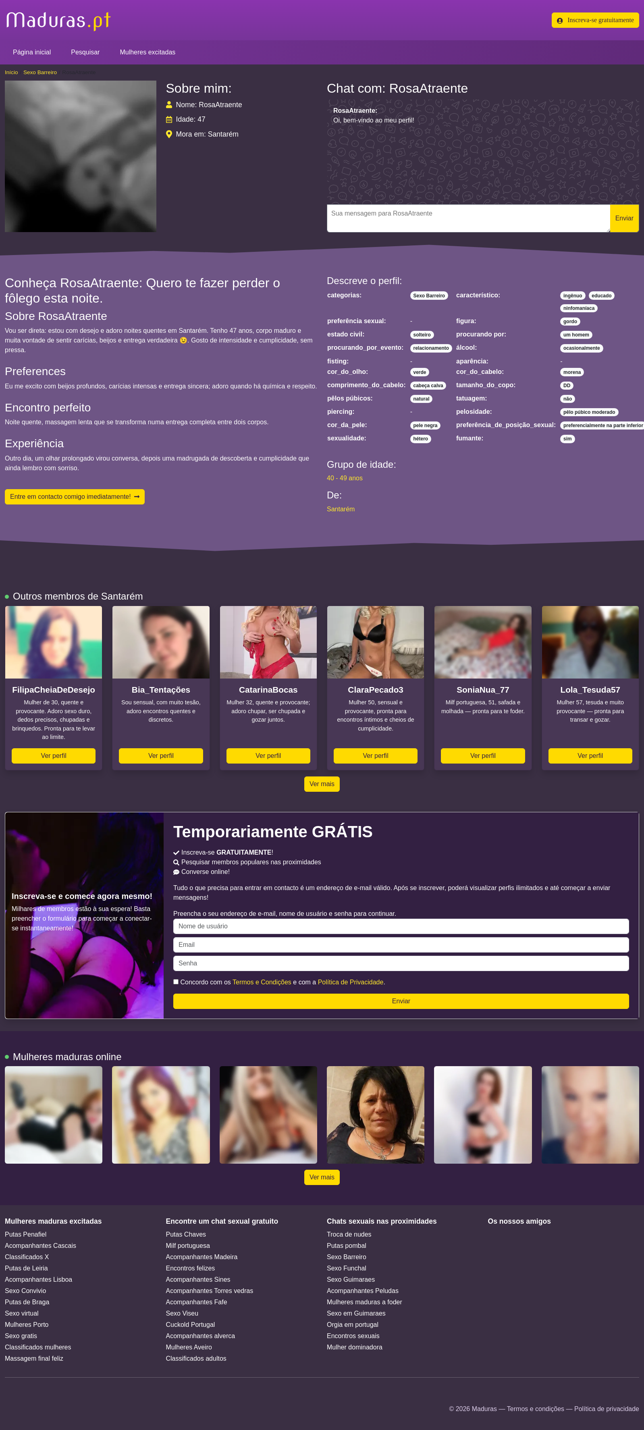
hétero (420, 439)
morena (572, 372)
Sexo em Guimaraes (356, 1313)
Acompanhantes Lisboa (38, 1279)
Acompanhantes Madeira (202, 1257)
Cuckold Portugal (190, 1324)
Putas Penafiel (25, 1234)
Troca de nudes (349, 1234)
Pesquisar (85, 52)
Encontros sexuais (353, 1335)
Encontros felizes (190, 1268)
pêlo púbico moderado (589, 412)
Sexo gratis (21, 1335)
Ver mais (322, 783)
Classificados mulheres (38, 1347)
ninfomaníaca (578, 308)
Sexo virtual (22, 1313)
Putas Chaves (186, 1234)
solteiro (422, 335)
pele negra (425, 425)
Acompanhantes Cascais (40, 1245)
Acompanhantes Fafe (196, 1302)
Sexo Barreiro (40, 72)
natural (421, 399)
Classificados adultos (196, 1358)
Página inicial (32, 52)
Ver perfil (53, 755)
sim (567, 439)
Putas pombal (346, 1245)
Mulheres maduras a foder (364, 1302)
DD (566, 385)
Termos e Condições (262, 982)
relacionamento (431, 348)
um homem (576, 335)
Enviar (624, 218)
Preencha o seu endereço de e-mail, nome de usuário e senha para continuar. (401, 922)
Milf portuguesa (188, 1245)
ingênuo (572, 296)
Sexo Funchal (346, 1268)
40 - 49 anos (345, 478)
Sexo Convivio (25, 1290)
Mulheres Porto (27, 1324)
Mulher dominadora (354, 1347)
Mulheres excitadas (147, 52)
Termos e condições (535, 1408)
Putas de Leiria (26, 1268)
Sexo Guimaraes (351, 1279)
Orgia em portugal (352, 1324)
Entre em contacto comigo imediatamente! (74, 496)
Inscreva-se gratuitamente (595, 20)
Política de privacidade (606, 1408)
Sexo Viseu (182, 1313)
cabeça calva (428, 385)
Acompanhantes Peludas (363, 1290)
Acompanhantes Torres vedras (209, 1290)
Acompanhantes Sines (198, 1279)
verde (419, 372)
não (567, 399)
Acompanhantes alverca (200, 1335)
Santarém (341, 509)
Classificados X (27, 1257)
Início (11, 72)
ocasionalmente (581, 348)
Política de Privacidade (351, 982)
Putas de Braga (27, 1302)
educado (601, 296)
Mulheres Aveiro (189, 1347)
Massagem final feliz (34, 1358)
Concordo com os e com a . (279, 982)
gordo (570, 321)
